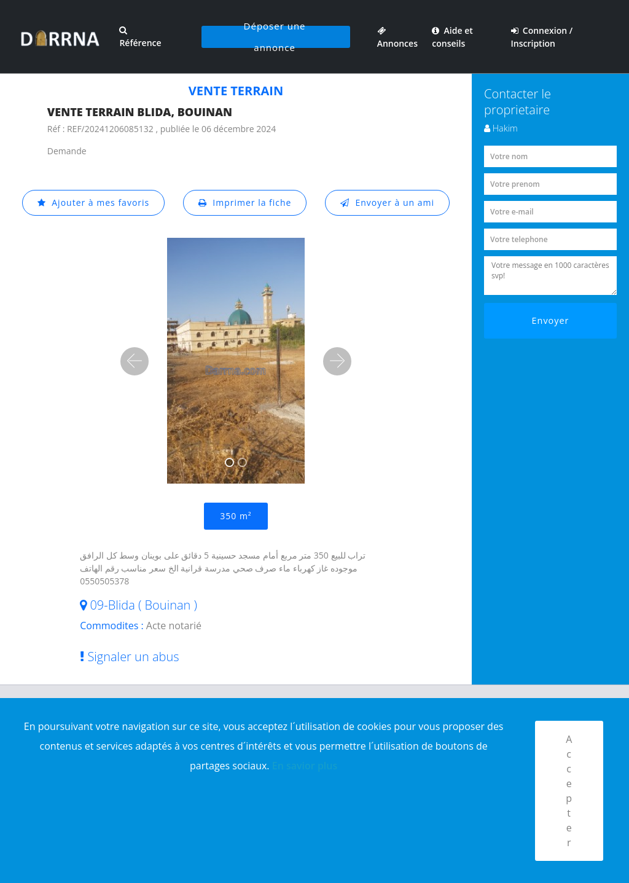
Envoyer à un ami (387, 202)
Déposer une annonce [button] (275, 37)
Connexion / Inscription (542, 37)
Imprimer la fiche (245, 202)
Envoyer (550, 320)
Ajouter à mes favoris (93, 202)
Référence (140, 37)
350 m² (235, 516)
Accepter (569, 790)
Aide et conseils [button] (452, 37)
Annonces (397, 37)
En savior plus (305, 765)
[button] (134, 361)
